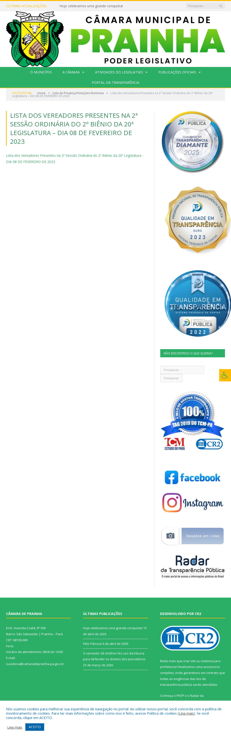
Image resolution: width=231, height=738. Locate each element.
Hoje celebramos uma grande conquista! (91, 6)
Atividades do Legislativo (119, 72)
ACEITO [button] (35, 727)
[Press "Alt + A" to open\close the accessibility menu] (225, 375)
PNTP (180, 695)
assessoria (211, 667)
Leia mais (186, 713)
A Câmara (71, 72)
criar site (189, 661)
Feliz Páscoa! (92, 643)
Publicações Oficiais (177, 72)
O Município (41, 72)
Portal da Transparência (115, 82)
